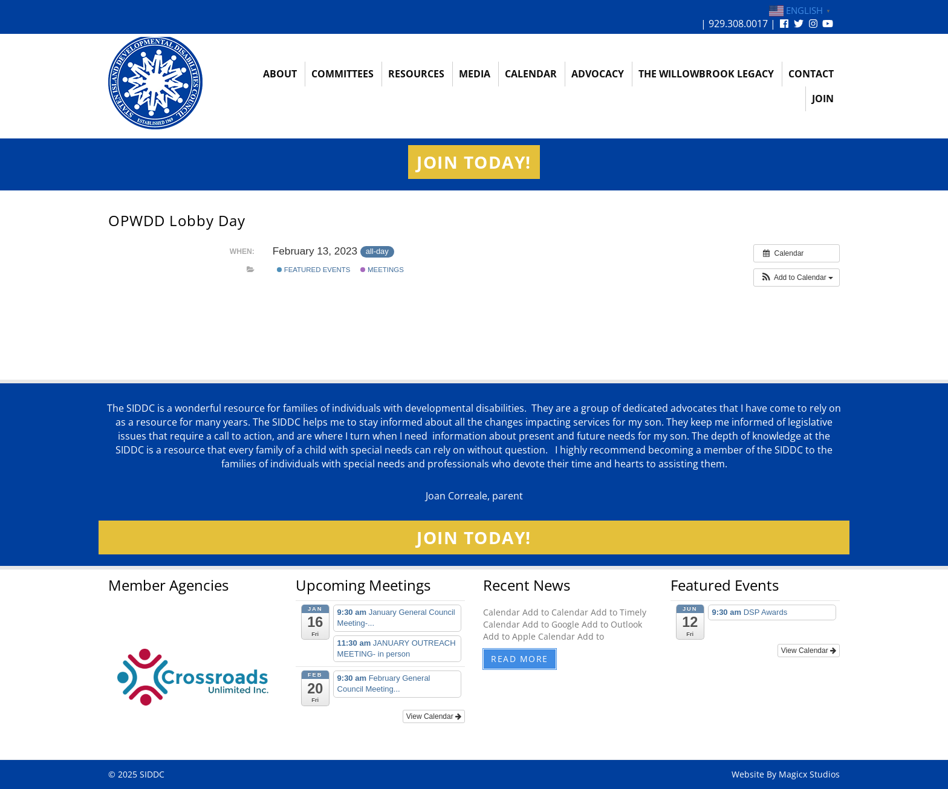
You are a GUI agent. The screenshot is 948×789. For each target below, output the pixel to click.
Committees (342, 73)
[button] (796, 277)
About (280, 73)
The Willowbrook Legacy (706, 73)
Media (474, 73)
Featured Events (314, 269)
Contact (811, 73)
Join (823, 98)
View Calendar (433, 716)
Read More (519, 658)
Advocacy (597, 73)
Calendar (531, 73)
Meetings (382, 269)
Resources (416, 73)
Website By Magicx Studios (786, 774)
